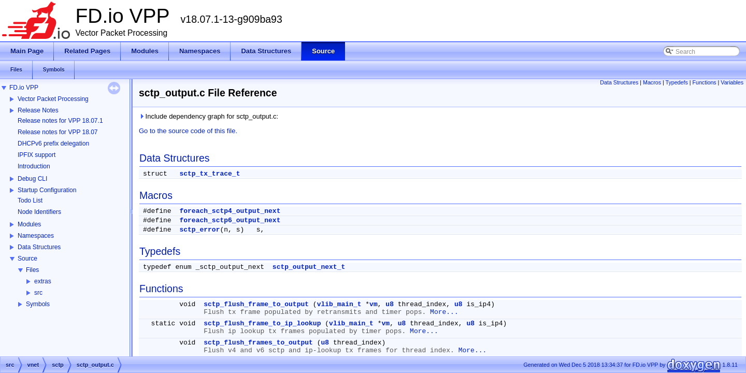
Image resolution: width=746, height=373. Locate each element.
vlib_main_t (339, 304)
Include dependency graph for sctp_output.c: (208, 116)
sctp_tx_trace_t (209, 174)
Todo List (30, 200)
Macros (652, 82)
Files (32, 270)
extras (42, 281)
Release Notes (38, 110)
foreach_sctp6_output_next (229, 220)
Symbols (38, 304)
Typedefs (677, 82)
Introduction (34, 166)
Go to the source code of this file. (188, 131)
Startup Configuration (47, 190)
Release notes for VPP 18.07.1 (60, 120)
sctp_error (199, 230)
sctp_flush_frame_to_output (256, 304)
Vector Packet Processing (53, 99)
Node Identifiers (39, 212)
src (38, 292)
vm (373, 304)
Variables (732, 82)
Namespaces (36, 235)
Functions (704, 82)
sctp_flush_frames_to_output (258, 343)
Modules (29, 224)
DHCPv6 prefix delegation (53, 143)
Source (27, 258)
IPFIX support (36, 155)
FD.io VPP (23, 87)
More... (444, 312)
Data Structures (39, 247)
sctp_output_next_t (308, 267)
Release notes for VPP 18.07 (58, 132)
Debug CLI (32, 178)
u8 (389, 304)
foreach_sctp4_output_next (229, 211)
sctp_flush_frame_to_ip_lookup (262, 323)
